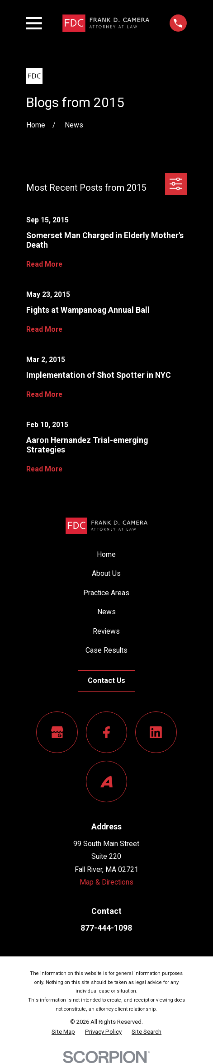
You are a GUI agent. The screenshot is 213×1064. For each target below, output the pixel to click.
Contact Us (106, 680)
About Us (106, 573)
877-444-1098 (106, 927)
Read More (44, 264)
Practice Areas (106, 592)
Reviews (106, 631)
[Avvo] (107, 781)
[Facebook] (107, 732)
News (106, 611)
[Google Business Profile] (57, 732)
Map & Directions (106, 882)
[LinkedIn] (156, 732)
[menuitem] (63, 1031)
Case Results (106, 650)
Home (106, 554)
